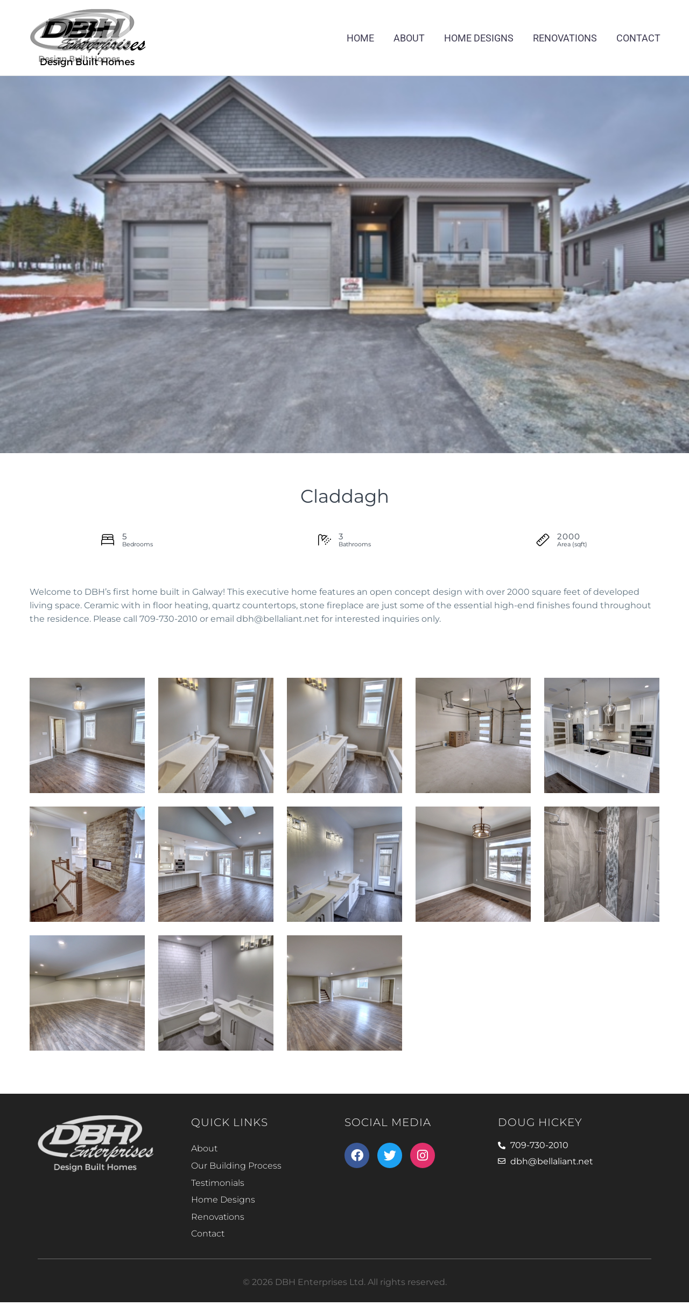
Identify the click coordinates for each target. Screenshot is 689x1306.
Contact (638, 38)
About (409, 38)
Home (360, 38)
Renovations (565, 38)
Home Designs (479, 38)
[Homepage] (88, 35)
